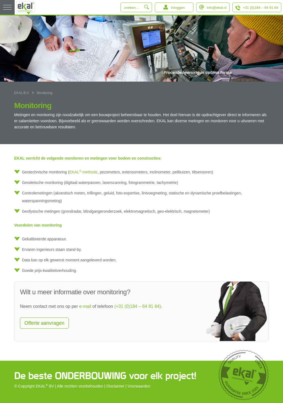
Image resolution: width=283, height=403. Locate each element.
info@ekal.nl (217, 8)
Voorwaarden (139, 386)
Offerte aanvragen (44, 323)
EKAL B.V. (21, 93)
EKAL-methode (83, 171)
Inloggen (178, 8)
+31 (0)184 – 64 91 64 (260, 8)
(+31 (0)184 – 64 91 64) (137, 306)
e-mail (85, 306)
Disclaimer (115, 386)
